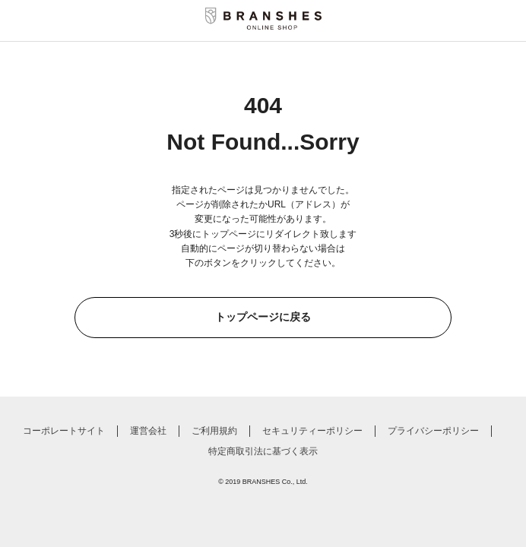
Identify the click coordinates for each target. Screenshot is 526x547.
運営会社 (148, 430)
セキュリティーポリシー (312, 430)
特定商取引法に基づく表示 (263, 451)
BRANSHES (261, 481)
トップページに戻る (263, 317)
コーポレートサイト (64, 430)
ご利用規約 (214, 430)
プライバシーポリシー (433, 430)
